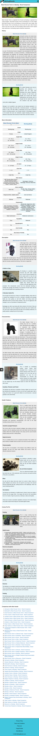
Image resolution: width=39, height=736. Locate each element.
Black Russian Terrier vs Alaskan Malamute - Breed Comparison (20, 643)
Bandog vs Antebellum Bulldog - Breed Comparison (17, 695)
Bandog (18, 84)
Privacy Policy (19, 720)
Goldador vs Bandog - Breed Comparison (14, 680)
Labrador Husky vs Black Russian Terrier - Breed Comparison (19, 616)
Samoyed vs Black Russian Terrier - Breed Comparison (18, 609)
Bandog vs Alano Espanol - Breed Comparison (16, 693)
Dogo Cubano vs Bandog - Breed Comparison (15, 700)
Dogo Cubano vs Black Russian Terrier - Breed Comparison (19, 623)
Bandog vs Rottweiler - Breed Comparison (14, 684)
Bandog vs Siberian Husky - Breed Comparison (16, 682)
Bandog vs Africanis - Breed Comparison (14, 691)
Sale (25, 33)
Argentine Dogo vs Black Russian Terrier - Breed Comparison (19, 618)
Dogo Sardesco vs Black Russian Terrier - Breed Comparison (19, 625)
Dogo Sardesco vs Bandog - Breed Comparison (16, 702)
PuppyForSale (19, 728)
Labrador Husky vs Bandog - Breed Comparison (16, 673)
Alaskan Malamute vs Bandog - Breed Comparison (16, 662)
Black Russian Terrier (18, 33)
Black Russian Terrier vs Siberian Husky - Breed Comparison (19, 633)
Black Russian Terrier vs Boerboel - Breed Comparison (17, 644)
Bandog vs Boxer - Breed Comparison (13, 686)
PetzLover (19, 726)
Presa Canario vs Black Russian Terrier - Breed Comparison (19, 614)
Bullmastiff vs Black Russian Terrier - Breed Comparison (18, 610)
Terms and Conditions (19, 723)
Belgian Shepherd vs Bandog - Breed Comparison (16, 678)
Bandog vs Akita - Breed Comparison (13, 688)
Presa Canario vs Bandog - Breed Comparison (16, 669)
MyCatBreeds (19, 731)
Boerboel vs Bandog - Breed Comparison (14, 667)
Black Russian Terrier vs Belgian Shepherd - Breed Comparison (20, 651)
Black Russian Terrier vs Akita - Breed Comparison (16, 639)
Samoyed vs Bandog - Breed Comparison (14, 660)
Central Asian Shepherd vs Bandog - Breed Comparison (18, 706)
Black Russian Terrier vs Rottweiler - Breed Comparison (18, 635)
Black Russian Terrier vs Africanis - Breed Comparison (17, 649)
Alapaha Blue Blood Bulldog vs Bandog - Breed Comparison (19, 671)
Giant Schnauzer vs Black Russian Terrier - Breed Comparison (19, 620)
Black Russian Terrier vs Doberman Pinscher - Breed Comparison (20, 641)
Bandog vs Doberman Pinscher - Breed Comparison (17, 689)
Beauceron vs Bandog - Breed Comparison (15, 704)
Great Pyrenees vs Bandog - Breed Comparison (16, 665)
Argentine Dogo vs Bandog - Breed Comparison (16, 675)
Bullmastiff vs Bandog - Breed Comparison (15, 663)
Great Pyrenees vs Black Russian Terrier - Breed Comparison (19, 612)
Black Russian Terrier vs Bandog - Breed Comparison (17, 653)
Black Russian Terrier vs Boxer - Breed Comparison (17, 637)
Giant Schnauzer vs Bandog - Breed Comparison (16, 676)
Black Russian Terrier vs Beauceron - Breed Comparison (18, 658)
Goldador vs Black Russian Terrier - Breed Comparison (17, 622)
